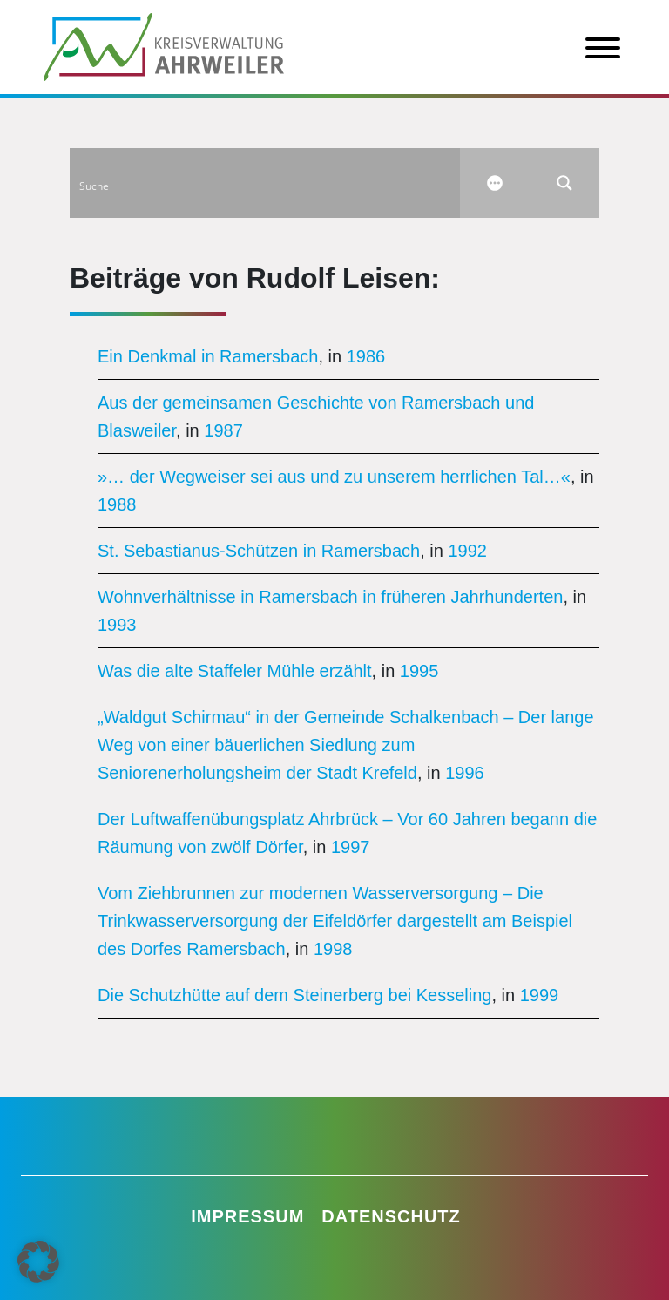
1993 (117, 624)
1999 (539, 995)
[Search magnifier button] (564, 183)
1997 (350, 847)
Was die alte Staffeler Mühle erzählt (235, 670)
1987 (223, 430)
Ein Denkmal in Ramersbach (208, 356)
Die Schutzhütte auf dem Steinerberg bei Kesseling (295, 995)
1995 (419, 670)
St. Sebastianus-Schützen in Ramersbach (259, 550)
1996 (464, 772)
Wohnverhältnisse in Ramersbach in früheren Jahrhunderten (330, 596)
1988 (117, 504)
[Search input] (265, 183)
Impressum (247, 1216)
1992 (467, 550)
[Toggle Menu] (602, 47)
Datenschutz (391, 1216)
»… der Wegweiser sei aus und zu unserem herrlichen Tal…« (334, 476)
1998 (333, 948)
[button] (38, 1261)
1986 (366, 356)
